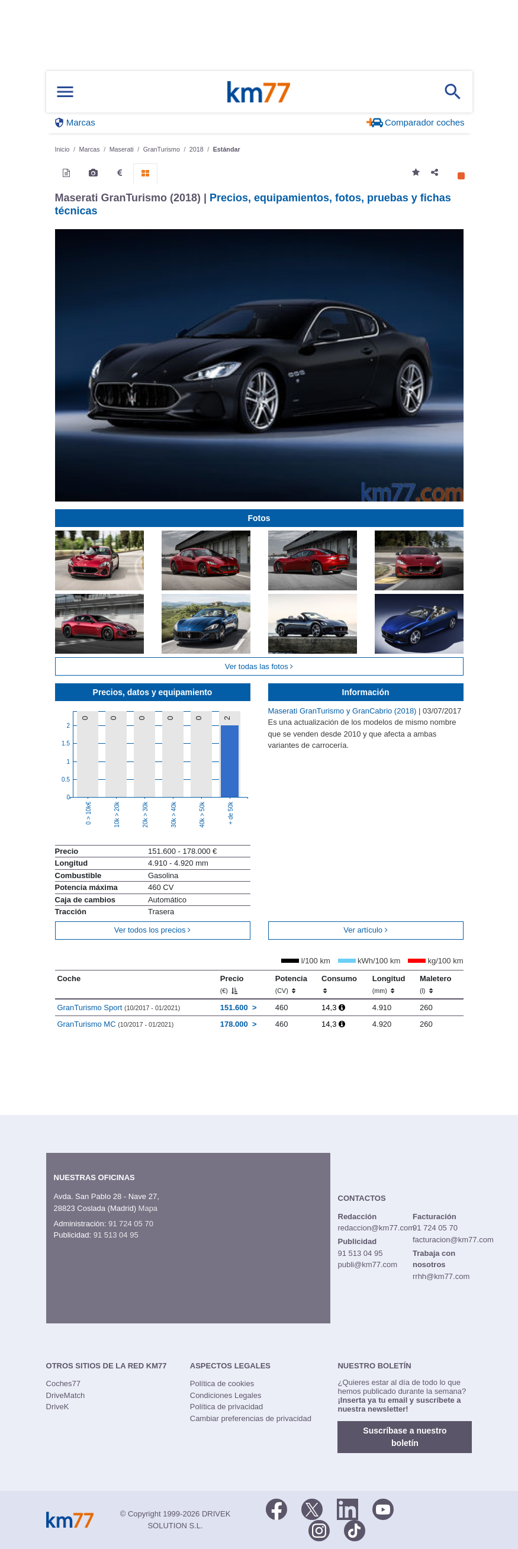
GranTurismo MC (115, 1024)
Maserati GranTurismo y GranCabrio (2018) (343, 710)
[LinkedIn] (347, 1508)
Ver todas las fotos (259, 666)
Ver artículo (365, 929)
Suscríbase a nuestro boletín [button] (404, 1437)
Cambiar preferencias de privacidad (250, 1418)
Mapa (148, 1208)
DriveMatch (65, 1395)
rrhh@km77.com (441, 1276)
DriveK (57, 1406)
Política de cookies (222, 1383)
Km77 (258, 91)
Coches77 (63, 1383)
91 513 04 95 (116, 1234)
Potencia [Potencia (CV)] (291, 984)
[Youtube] (383, 1508)
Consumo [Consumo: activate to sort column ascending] (339, 984)
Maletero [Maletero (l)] (435, 984)
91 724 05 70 (130, 1223)
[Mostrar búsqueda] (453, 91)
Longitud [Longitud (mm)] (389, 984)
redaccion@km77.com (376, 1227)
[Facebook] (276, 1508)
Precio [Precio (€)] (232, 984)
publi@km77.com (368, 1264)
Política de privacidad (226, 1406)
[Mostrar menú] (65, 92)
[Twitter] (312, 1508)
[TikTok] (354, 1529)
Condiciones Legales (226, 1395)
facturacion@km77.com (453, 1239)
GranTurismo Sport (118, 1007)
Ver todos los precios (152, 929)
